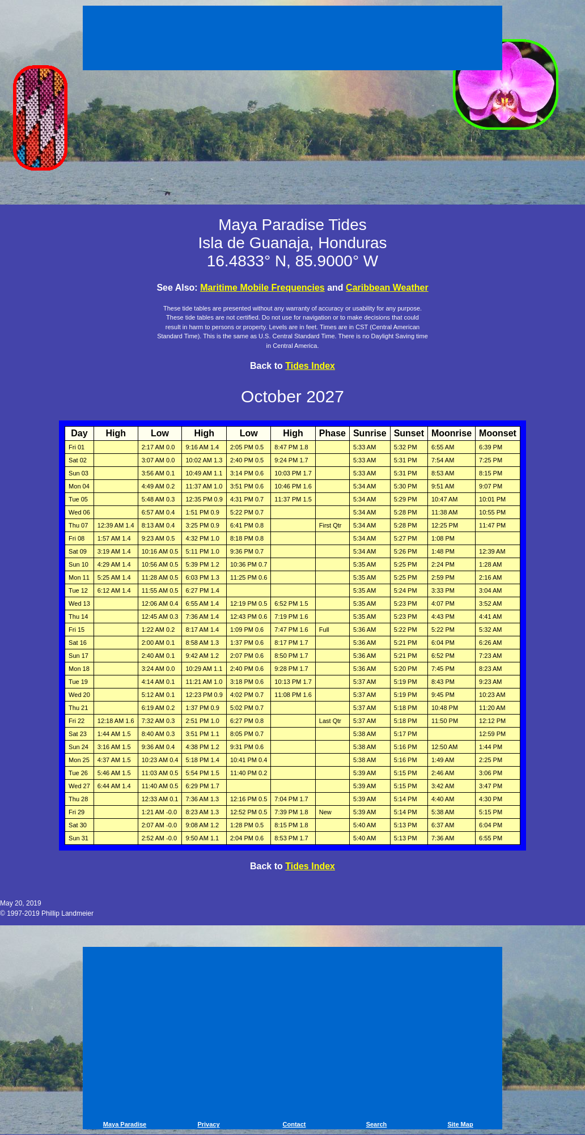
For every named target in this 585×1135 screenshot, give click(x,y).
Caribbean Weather (387, 287)
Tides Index (310, 366)
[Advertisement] (292, 39)
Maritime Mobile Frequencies (262, 287)
